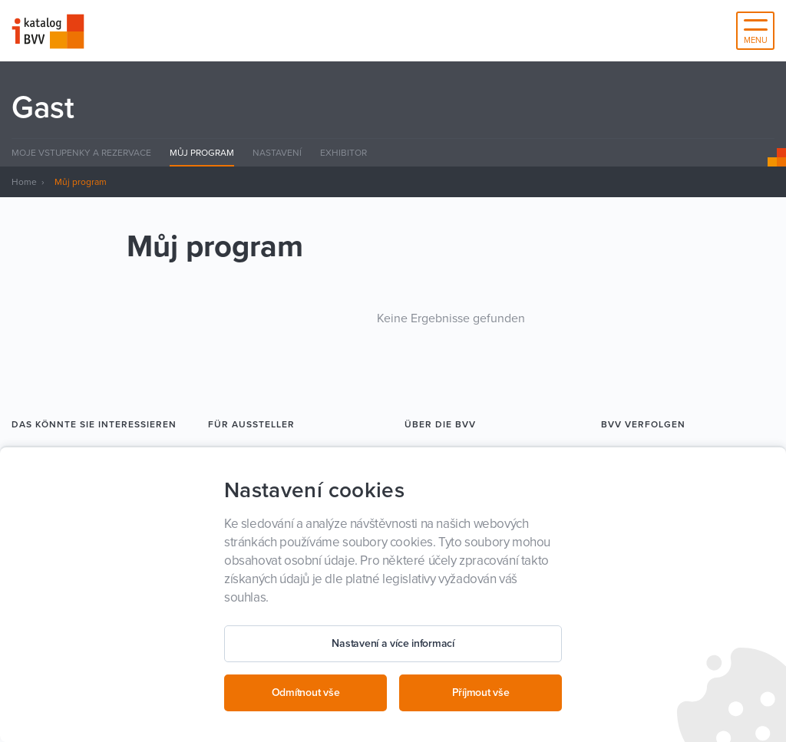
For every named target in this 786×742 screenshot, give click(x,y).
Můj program (202, 152)
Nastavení (277, 152)
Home (24, 181)
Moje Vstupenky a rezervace (81, 152)
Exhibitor (343, 152)
